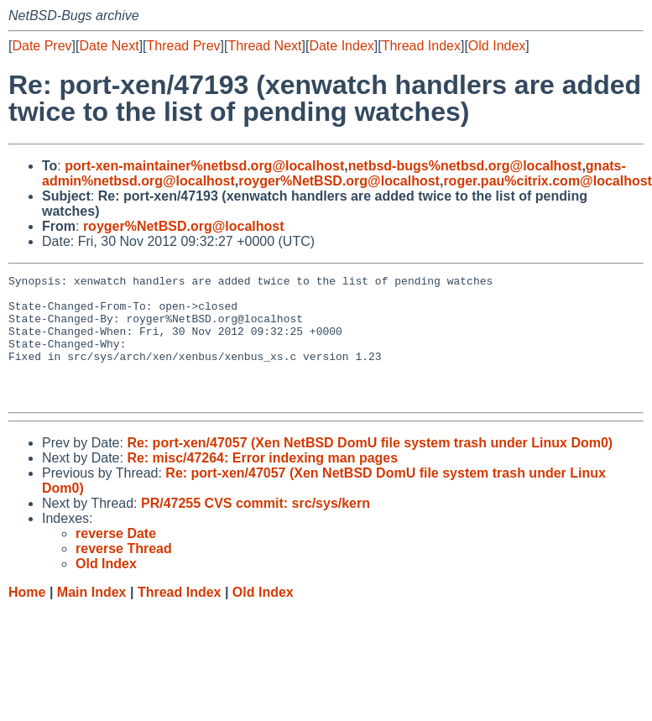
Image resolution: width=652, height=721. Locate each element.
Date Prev (41, 46)
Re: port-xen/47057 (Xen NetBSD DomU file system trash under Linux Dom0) (370, 468)
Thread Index (421, 46)
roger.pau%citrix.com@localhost (547, 181)
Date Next (108, 46)
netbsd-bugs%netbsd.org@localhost (465, 166)
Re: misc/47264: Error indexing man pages (262, 483)
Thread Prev (184, 46)
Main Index (92, 617)
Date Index (341, 46)
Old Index (496, 46)
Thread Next (264, 46)
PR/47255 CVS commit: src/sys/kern (255, 528)
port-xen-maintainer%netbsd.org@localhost (204, 166)
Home (26, 617)
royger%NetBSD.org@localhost (339, 181)
